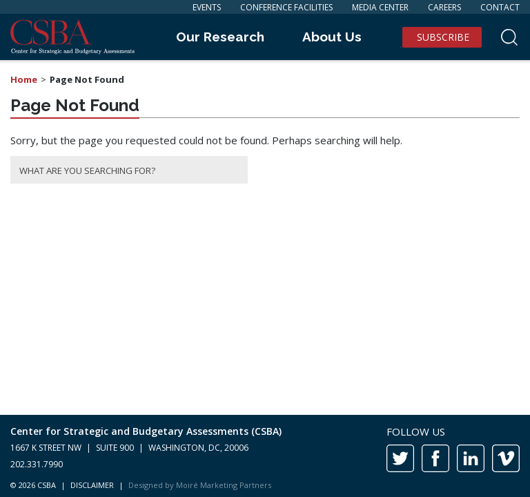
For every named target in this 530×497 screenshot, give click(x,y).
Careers (444, 7)
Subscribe (443, 36)
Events (207, 7)
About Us (332, 36)
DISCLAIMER (92, 485)
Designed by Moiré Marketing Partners (199, 485)
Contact (500, 7)
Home (23, 79)
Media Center (380, 7)
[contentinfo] (265, 456)
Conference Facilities (286, 7)
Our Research (220, 36)
